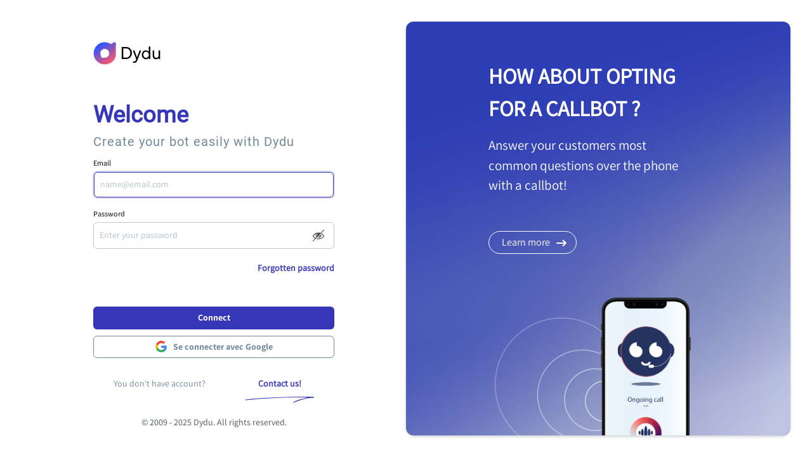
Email (102, 163)
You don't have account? (160, 383)
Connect (214, 317)
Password (109, 213)
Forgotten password (296, 268)
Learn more (526, 242)
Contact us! (279, 383)
